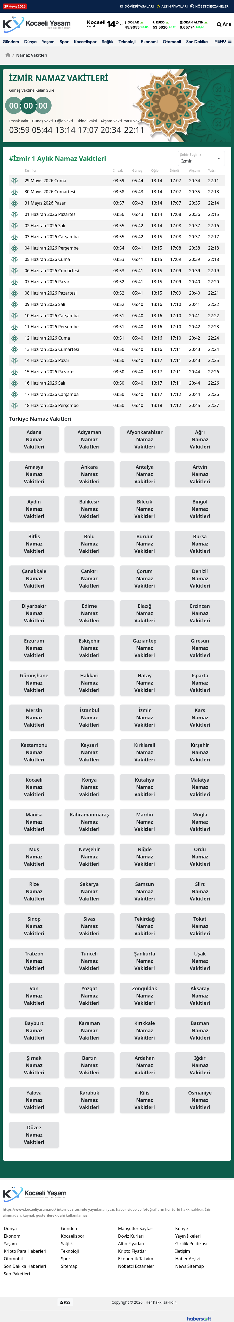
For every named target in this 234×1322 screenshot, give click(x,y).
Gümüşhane (34, 683)
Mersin (34, 718)
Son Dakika (197, 41)
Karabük (89, 1100)
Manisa (34, 822)
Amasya (34, 474)
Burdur (145, 544)
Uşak (200, 961)
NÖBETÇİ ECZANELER (212, 6)
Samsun (145, 891)
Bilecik (145, 509)
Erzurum (34, 648)
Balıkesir (89, 509)
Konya (89, 787)
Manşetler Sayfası (136, 1228)
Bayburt (34, 1030)
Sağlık (107, 41)
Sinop (34, 926)
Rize (34, 891)
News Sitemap (189, 1266)
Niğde (145, 857)
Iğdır (200, 1065)
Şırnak (34, 1065)
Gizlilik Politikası (191, 1244)
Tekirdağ (145, 926)
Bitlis (34, 544)
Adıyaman (89, 439)
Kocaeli (34, 787)
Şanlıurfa (145, 961)
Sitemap (69, 1266)
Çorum (145, 578)
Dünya (30, 41)
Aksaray (200, 996)
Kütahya (145, 787)
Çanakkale (34, 578)
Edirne (89, 613)
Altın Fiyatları (131, 1244)
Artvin (200, 474)
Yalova (34, 1100)
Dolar (132, 22)
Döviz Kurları (131, 1236)
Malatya (200, 787)
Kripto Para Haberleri (25, 1251)
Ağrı (200, 439)
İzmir (145, 718)
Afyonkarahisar (145, 439)
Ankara (89, 474)
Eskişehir (89, 648)
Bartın (89, 1065)
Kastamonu (34, 752)
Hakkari (89, 683)
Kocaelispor (85, 41)
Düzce (34, 1135)
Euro (159, 22)
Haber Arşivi (187, 1259)
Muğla (200, 822)
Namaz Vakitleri (29, 55)
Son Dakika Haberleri (25, 1266)
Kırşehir (200, 752)
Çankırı (89, 578)
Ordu (200, 857)
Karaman (89, 1030)
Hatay (145, 683)
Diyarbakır (34, 613)
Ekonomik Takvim (135, 1259)
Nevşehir (89, 857)
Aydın (34, 509)
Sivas (89, 926)
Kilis (145, 1100)
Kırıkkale (145, 1030)
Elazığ (145, 613)
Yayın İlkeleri (188, 1236)
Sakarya (89, 891)
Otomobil (172, 41)
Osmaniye (200, 1100)
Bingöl (200, 509)
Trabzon (34, 961)
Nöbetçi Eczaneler (136, 1266)
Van (34, 996)
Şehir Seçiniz (190, 154)
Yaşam (48, 41)
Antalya (145, 474)
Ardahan (145, 1065)
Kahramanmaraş (89, 822)
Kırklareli (145, 752)
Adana (34, 439)
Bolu (89, 544)
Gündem (11, 41)
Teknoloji (127, 41)
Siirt (200, 891)
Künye (181, 1228)
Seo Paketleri (17, 1274)
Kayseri (89, 752)
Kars (200, 718)
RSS (65, 1302)
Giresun (200, 648)
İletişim (182, 1251)
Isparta (200, 683)
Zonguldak (145, 996)
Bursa (200, 544)
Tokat (200, 926)
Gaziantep (145, 648)
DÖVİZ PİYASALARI (139, 6)
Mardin (145, 822)
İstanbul (89, 718)
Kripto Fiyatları (132, 1251)
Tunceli (89, 961)
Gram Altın (191, 22)
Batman (200, 1030)
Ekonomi (149, 41)
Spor (64, 41)
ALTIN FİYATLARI (174, 6)
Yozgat (89, 996)
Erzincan (200, 613)
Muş (34, 857)
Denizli (200, 578)
